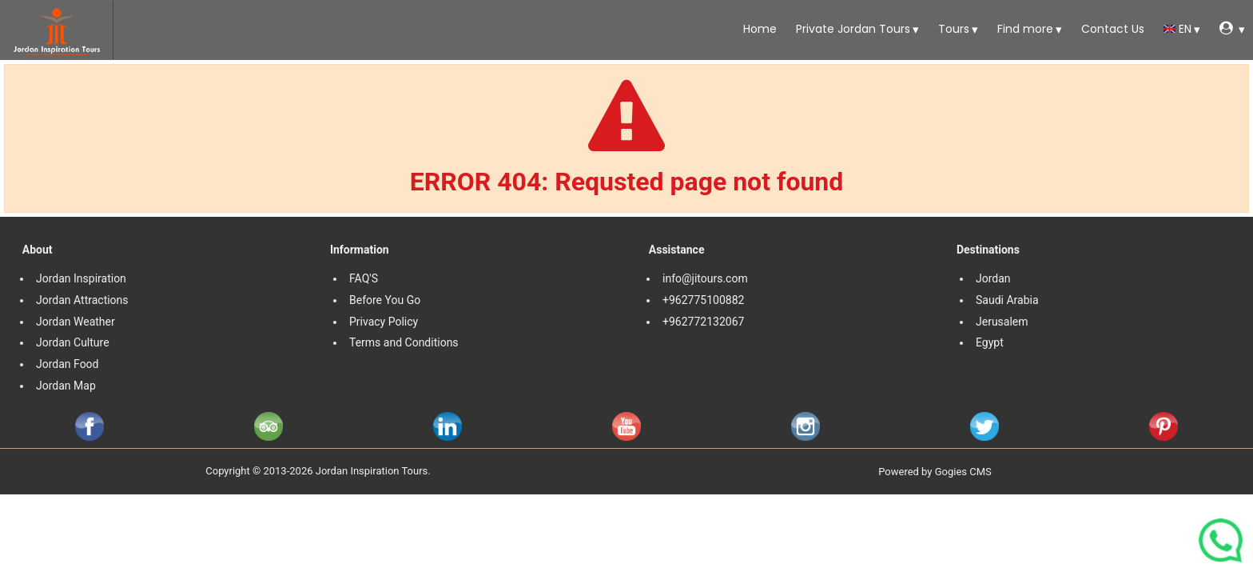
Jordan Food (67, 364)
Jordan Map (66, 385)
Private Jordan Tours (851, 29)
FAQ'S (363, 278)
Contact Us (1111, 29)
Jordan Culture (72, 342)
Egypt (991, 342)
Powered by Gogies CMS (935, 472)
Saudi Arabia (1007, 300)
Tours (952, 29)
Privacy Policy (383, 321)
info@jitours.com (705, 278)
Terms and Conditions (405, 342)
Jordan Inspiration (81, 278)
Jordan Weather (75, 321)
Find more (1023, 29)
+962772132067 (703, 321)
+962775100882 (703, 300)
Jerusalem (1003, 321)
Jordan (993, 278)
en (1177, 29)
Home (758, 29)
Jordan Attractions (82, 300)
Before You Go (384, 300)
